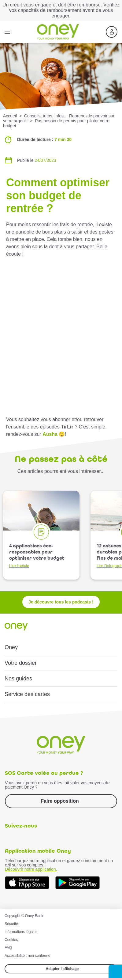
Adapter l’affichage (62, 969)
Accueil (10, 115)
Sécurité (11, 924)
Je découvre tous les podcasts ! (60, 601)
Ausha (50, 434)
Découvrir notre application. (31, 869)
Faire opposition (60, 801)
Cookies (11, 940)
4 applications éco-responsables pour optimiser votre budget (37, 555)
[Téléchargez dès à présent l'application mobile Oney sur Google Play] (77, 882)
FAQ (8, 948)
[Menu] (7, 32)
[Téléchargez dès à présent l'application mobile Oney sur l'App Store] (27, 882)
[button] (115, 971)
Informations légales (21, 932)
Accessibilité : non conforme (27, 955)
